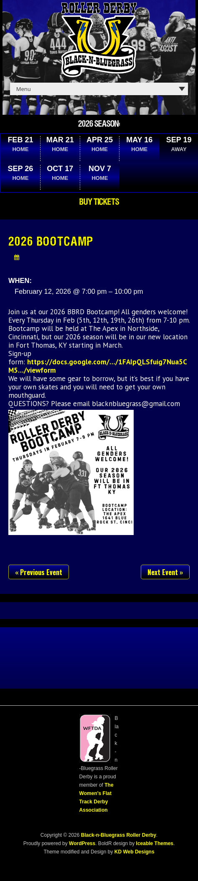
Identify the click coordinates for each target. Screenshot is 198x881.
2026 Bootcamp (51, 242)
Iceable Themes (154, 843)
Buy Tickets (99, 202)
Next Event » (165, 572)
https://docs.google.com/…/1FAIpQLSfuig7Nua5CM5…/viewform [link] (97, 366)
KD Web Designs (134, 852)
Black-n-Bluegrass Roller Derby (118, 835)
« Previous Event (38, 572)
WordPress (81, 843)
